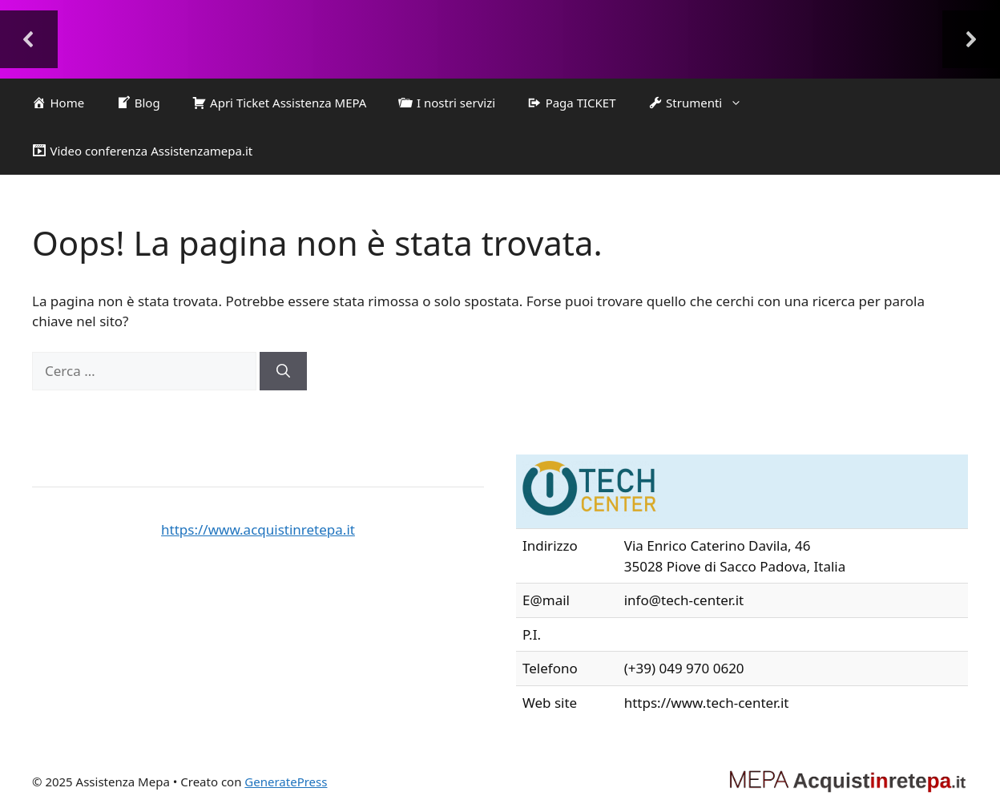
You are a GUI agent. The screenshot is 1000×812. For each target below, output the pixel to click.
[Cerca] (283, 371)
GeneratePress (285, 782)
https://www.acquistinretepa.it (258, 529)
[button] (29, 39)
